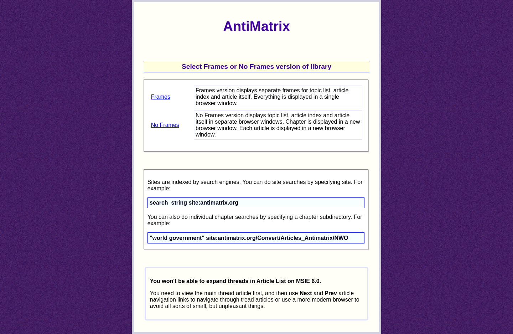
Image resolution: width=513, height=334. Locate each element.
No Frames (165, 125)
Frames (160, 97)
